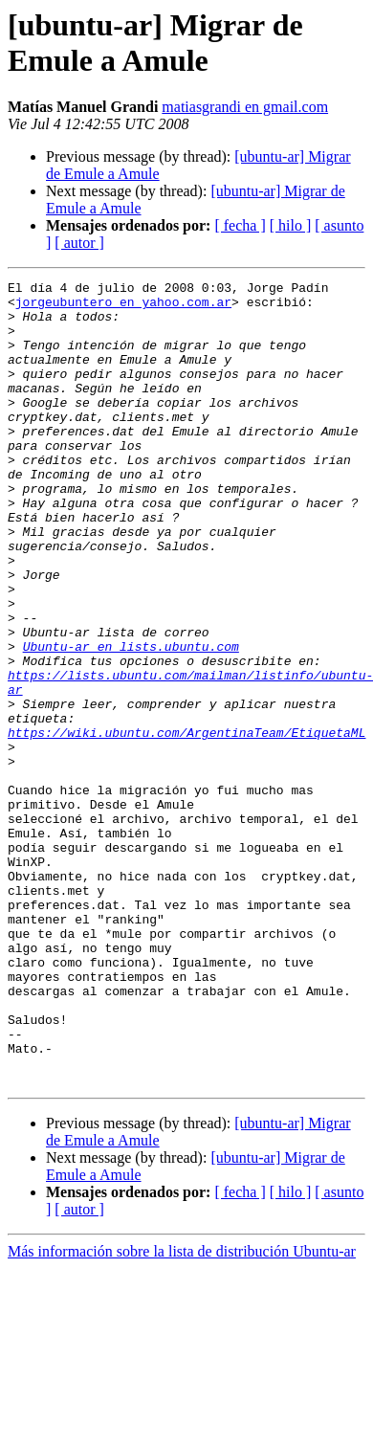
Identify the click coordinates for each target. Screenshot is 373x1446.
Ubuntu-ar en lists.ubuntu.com (131, 720)
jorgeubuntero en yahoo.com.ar (123, 307)
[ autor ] (79, 242)
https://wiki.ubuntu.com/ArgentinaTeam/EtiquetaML (186, 824)
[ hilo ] (291, 225)
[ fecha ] (239, 225)
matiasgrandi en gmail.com (245, 107)
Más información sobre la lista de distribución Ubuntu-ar (182, 1412)
